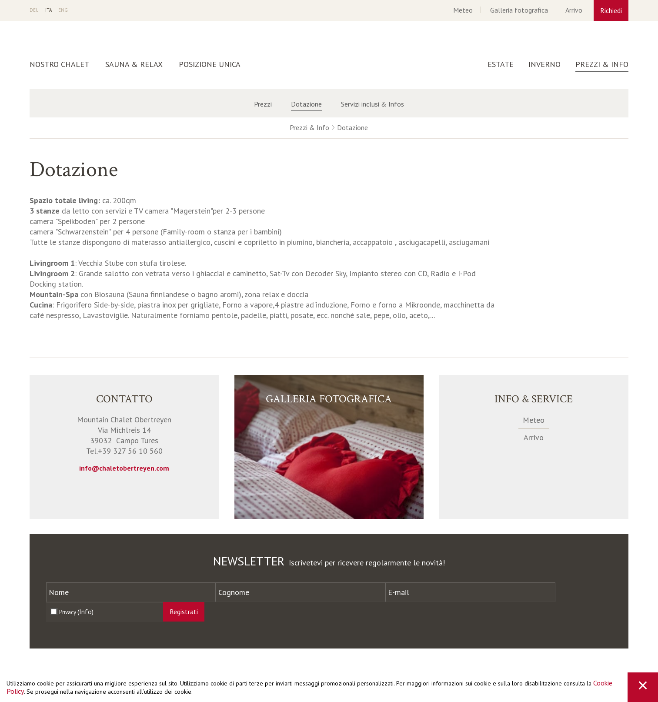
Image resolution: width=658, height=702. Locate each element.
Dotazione (306, 104)
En (63, 10)
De (34, 10)
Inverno (544, 64)
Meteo (463, 10)
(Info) (85, 611)
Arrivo (573, 10)
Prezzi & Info (601, 64)
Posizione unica (209, 64)
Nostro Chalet (59, 64)
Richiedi (611, 10)
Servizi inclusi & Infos (372, 104)
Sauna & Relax (134, 64)
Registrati (184, 611)
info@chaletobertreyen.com (124, 468)
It (48, 10)
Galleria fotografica (519, 10)
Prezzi (263, 104)
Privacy (76, 611)
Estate (501, 64)
